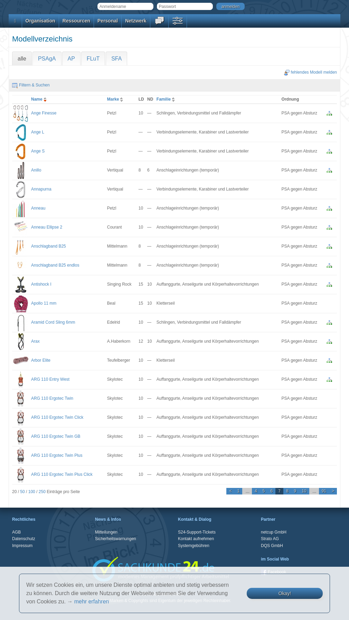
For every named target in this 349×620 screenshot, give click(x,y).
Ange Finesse (43, 113)
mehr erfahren (91, 601)
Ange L (37, 132)
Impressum (22, 545)
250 (42, 491)
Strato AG (270, 538)
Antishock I (41, 284)
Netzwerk (135, 21)
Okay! (285, 593)
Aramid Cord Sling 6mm (53, 322)
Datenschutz (23, 538)
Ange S (38, 151)
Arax (35, 341)
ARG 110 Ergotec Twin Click (57, 417)
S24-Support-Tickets (197, 532)
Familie (166, 99)
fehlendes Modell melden (310, 72)
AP (71, 59)
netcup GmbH (273, 532)
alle (22, 59)
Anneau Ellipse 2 (46, 227)
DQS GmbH (272, 545)
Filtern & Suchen (31, 85)
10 (304, 491)
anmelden (230, 6)
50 (22, 491)
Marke (116, 99)
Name (39, 99)
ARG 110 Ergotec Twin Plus (57, 455)
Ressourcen (76, 21)
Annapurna (41, 189)
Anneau (38, 208)
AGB (16, 532)
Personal (107, 21)
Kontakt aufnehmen (196, 538)
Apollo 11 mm (43, 303)
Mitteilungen (106, 532)
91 (324, 491)
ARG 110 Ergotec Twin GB (56, 436)
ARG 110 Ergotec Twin (52, 398)
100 (31, 491)
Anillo (36, 170)
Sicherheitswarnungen (115, 538)
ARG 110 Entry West (50, 379)
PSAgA (47, 59)
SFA (116, 59)
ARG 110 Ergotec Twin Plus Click (62, 474)
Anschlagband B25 (48, 246)
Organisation (40, 21)
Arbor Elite (40, 360)
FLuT (93, 59)
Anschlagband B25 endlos (55, 265)
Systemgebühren (193, 545)
